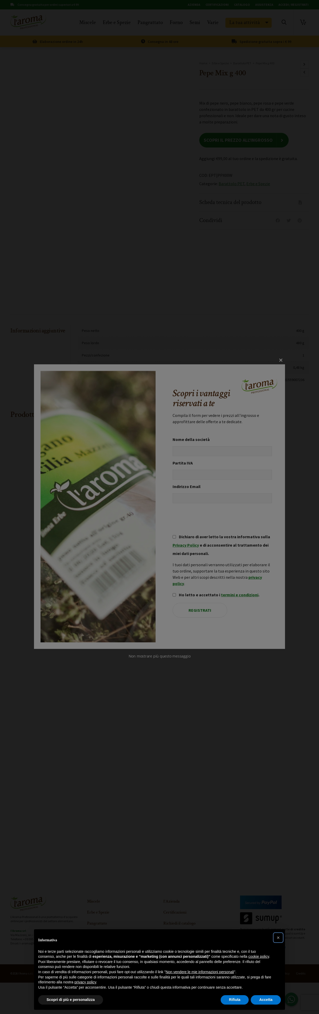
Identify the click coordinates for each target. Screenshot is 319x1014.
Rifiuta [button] (235, 1000)
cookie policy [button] (258, 956)
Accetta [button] (265, 1000)
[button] (278, 937)
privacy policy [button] (85, 982)
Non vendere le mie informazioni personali (200, 972)
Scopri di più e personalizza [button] (71, 1000)
